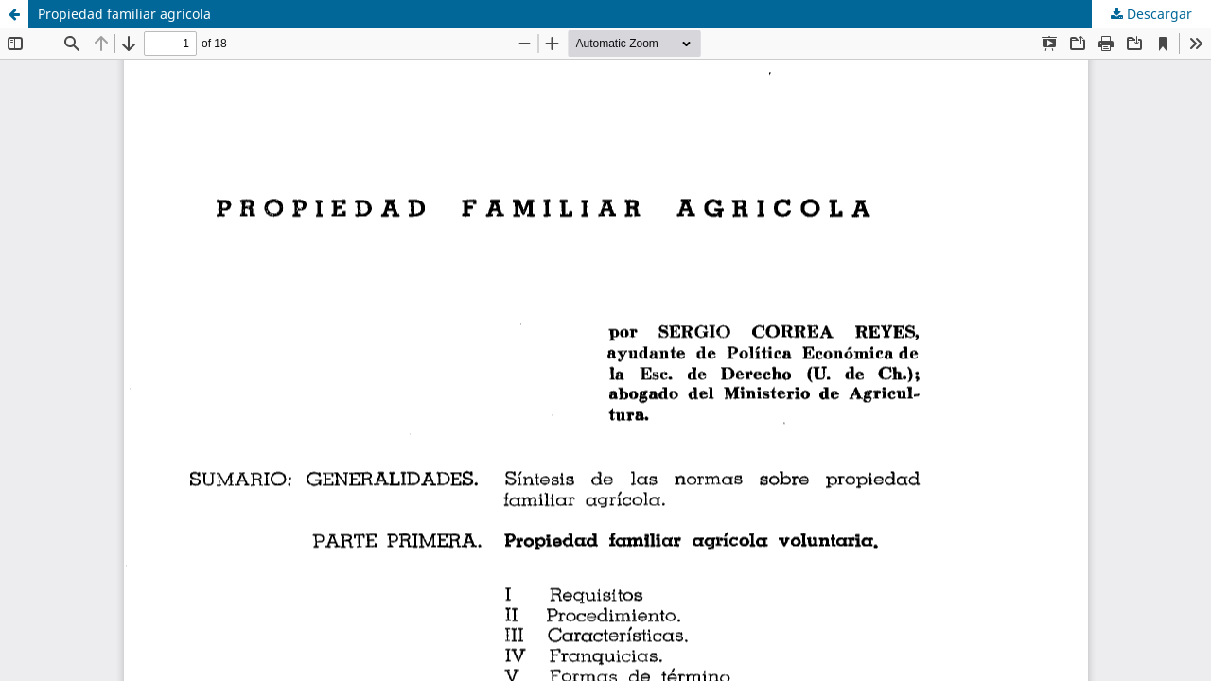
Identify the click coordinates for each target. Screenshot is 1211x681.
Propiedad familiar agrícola (124, 14)
